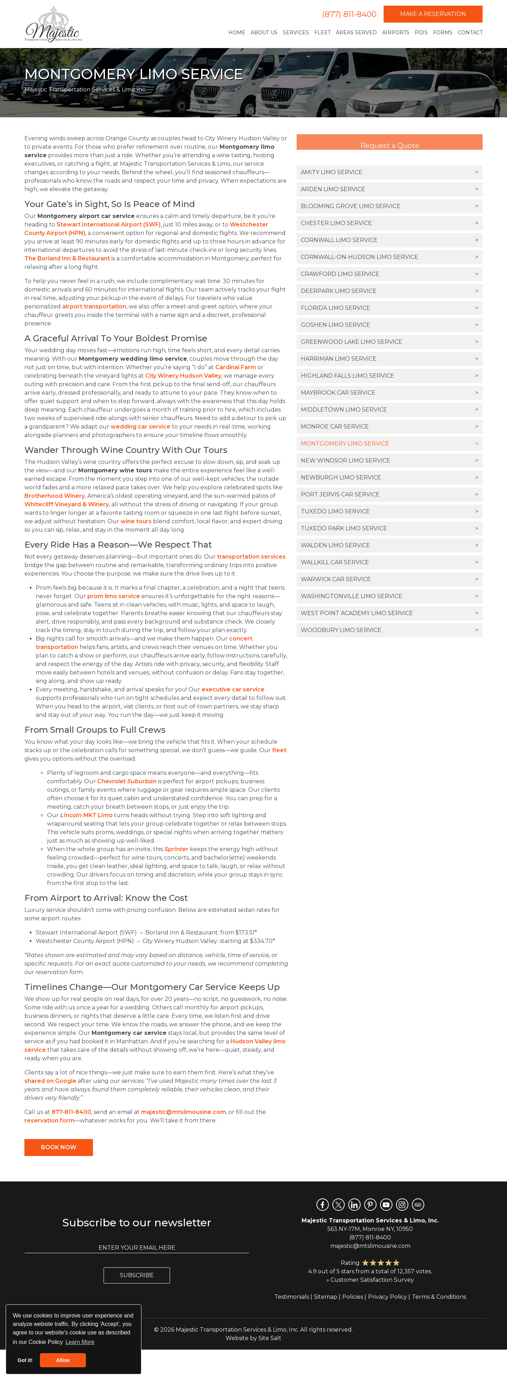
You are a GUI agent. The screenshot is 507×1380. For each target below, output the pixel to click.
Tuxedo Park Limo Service (389, 528)
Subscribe (137, 1275)
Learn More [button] (79, 1342)
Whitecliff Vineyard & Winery (66, 504)
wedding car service (140, 426)
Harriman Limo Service (389, 359)
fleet (279, 750)
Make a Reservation (433, 14)
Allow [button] (63, 1360)
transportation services (251, 556)
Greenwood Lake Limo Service (389, 342)
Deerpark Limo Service (389, 291)
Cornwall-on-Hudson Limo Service (389, 257)
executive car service (233, 689)
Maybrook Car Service (389, 393)
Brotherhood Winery (54, 496)
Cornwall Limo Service (389, 240)
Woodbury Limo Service (389, 630)
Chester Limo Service (389, 223)
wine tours (136, 521)
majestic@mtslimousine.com (183, 1112)
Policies (352, 1296)
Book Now (58, 1147)
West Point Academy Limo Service (389, 613)
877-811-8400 (71, 1112)
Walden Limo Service (389, 545)
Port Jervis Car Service (389, 494)
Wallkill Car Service (389, 562)
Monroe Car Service (389, 427)
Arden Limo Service (389, 189)
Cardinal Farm (235, 367)
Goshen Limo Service (389, 325)
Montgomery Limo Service (389, 444)
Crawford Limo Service (389, 274)
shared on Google (50, 1081)
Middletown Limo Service (389, 410)
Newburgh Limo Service (389, 477)
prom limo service (113, 596)
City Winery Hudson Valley (183, 375)
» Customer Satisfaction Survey (370, 1279)
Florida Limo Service (389, 308)
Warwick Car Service (389, 579)
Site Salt (269, 1338)
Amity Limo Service (389, 172)
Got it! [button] (25, 1360)
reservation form (49, 1120)
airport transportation (94, 306)
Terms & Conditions (439, 1296)
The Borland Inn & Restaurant (67, 258)
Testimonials (291, 1296)
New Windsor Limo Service (389, 460)
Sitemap (325, 1296)
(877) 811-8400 (349, 14)
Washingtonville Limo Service (389, 596)
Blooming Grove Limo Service (389, 206)
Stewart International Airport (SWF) (109, 224)
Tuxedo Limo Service (389, 511)
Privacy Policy (387, 1296)
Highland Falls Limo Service (389, 376)
